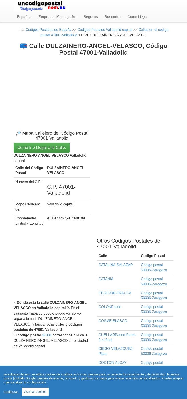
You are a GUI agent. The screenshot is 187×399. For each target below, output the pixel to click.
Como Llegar (137, 17)
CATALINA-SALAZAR (116, 265)
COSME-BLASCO (113, 321)
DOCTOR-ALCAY (113, 363)
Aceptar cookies (35, 391)
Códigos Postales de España (48, 30)
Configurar (11, 391)
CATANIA (106, 279)
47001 (47, 335)
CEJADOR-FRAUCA (115, 293)
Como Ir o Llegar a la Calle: (41, 147)
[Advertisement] (93, 89)
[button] (24, 16)
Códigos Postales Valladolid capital (104, 30)
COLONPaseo (110, 307)
